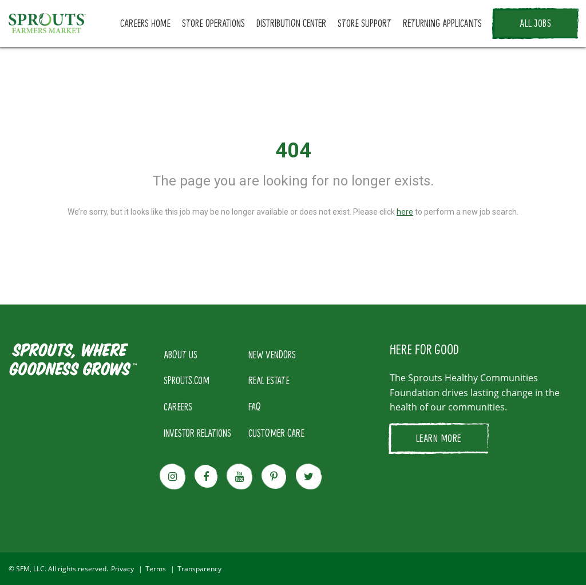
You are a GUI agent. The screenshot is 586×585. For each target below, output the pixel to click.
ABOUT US (180, 354)
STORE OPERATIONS (213, 23)
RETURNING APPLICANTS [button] (442, 23)
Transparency (199, 569)
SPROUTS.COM (186, 380)
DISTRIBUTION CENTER (291, 23)
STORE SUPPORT (364, 23)
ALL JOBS (535, 23)
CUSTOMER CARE (276, 432)
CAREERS (178, 406)
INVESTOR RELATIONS (197, 432)
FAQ (254, 406)
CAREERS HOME (145, 23)
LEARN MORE (438, 438)
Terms (155, 569)
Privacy (122, 569)
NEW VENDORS (272, 354)
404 (293, 151)
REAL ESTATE (269, 380)
